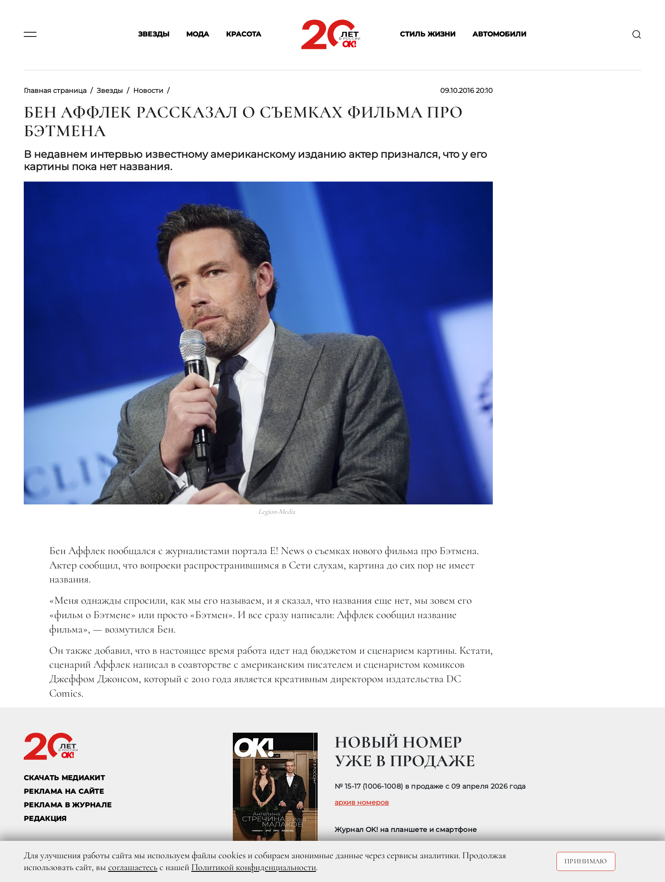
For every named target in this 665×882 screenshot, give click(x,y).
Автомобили (499, 34)
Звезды (153, 34)
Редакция (45, 819)
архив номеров (362, 802)
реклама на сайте (64, 791)
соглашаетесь (132, 867)
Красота (243, 34)
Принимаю (585, 861)
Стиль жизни (427, 34)
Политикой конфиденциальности (253, 867)
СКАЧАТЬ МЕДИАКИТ (64, 778)
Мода (197, 34)
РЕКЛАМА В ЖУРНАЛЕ (68, 805)
